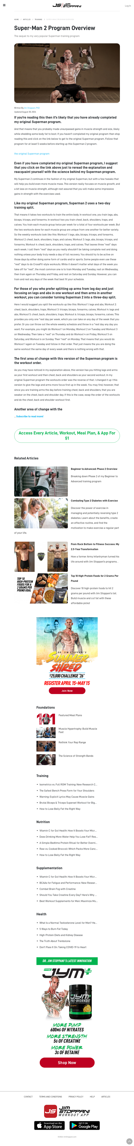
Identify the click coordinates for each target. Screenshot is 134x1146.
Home (16, 19)
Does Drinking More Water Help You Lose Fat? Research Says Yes (69, 836)
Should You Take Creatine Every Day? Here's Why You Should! (69, 895)
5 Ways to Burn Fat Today (54, 929)
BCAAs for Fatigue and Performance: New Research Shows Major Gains (69, 882)
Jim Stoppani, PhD (32, 108)
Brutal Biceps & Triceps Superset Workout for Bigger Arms (69, 802)
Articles (27, 19)
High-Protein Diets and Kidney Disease (61, 935)
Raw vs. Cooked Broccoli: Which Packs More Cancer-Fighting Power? (69, 848)
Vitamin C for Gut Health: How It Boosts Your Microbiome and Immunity (69, 830)
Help (92, 1097)
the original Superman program (31, 153)
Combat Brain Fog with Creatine (58, 889)
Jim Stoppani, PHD (67, 5)
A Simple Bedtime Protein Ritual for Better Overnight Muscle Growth (69, 842)
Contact (28, 1097)
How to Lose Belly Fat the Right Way (60, 808)
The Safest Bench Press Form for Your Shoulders (67, 790)
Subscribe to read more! (29, 416)
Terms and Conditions (50, 1097)
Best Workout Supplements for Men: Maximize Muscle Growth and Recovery (69, 901)
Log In (128, 6)
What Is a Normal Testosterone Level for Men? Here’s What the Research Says (69, 922)
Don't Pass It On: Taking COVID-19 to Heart (63, 947)
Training (39, 19)
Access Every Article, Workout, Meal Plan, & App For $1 (67, 436)
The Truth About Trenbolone (55, 941)
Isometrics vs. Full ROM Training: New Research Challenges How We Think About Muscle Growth (69, 784)
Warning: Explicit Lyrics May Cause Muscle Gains (67, 796)
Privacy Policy (76, 1097)
